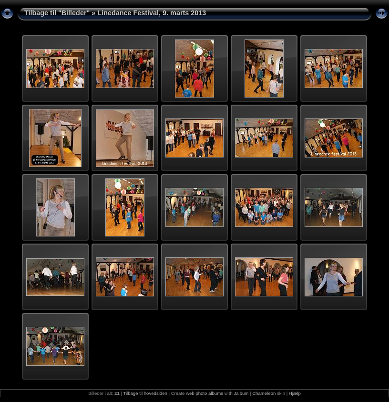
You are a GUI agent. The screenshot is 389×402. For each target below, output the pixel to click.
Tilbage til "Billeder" (57, 13)
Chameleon (264, 393)
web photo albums (204, 393)
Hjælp (295, 393)
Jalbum (241, 393)
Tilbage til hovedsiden (145, 393)
